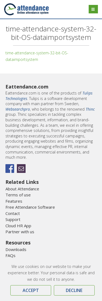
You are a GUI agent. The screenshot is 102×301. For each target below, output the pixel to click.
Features (13, 201)
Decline (74, 290)
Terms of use (18, 194)
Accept (31, 290)
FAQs (10, 255)
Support (12, 219)
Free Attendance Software (30, 207)
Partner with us (19, 231)
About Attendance (22, 188)
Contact (12, 213)
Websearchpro (17, 109)
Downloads (15, 249)
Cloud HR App (18, 225)
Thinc (90, 109)
